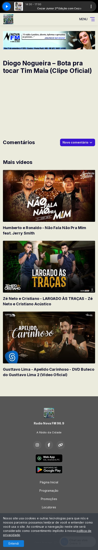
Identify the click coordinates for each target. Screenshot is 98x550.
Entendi (14, 543)
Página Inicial (49, 482)
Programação (48, 490)
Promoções (49, 499)
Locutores (49, 507)
